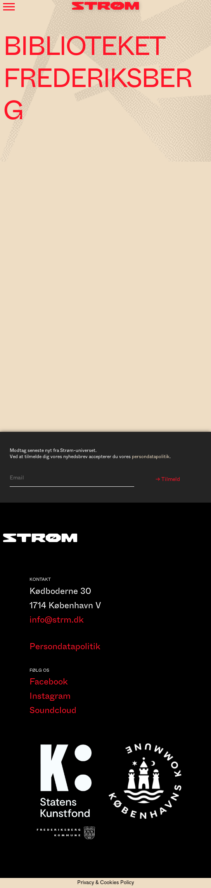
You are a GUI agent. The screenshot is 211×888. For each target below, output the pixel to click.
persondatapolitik (150, 456)
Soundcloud (52, 710)
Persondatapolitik (64, 646)
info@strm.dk (56, 620)
